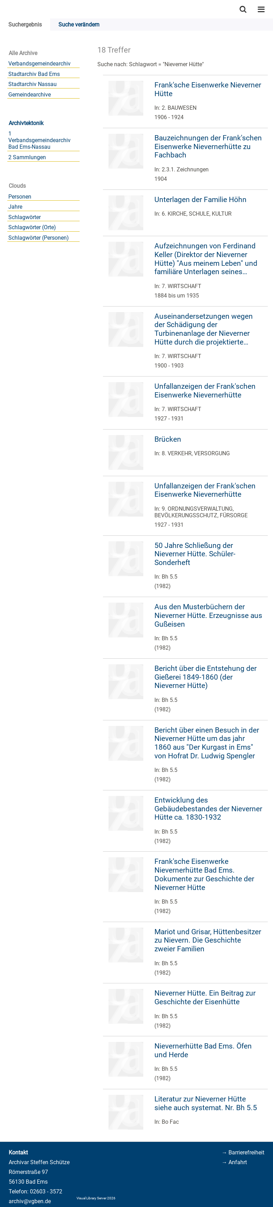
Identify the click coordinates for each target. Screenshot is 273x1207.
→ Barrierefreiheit (243, 1152)
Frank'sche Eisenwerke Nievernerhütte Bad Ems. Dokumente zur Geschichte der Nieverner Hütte (204, 874)
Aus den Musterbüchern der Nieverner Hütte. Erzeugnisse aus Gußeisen (208, 615)
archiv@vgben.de (30, 1201)
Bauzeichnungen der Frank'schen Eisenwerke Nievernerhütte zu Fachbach (208, 146)
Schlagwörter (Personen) (38, 237)
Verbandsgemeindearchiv (39, 63)
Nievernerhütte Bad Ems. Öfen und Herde (203, 1050)
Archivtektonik (26, 123)
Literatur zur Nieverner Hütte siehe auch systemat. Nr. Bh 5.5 (205, 1103)
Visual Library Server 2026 (96, 1198)
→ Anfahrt (234, 1162)
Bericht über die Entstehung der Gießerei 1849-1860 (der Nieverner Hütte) (205, 677)
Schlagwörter (24, 217)
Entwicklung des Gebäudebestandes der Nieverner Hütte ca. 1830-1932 (208, 808)
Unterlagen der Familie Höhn (200, 199)
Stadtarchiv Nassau (32, 84)
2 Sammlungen (27, 157)
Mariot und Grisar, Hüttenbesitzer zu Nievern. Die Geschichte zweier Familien (207, 940)
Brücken (167, 439)
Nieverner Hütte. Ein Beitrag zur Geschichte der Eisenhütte (205, 997)
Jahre (15, 206)
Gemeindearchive (29, 94)
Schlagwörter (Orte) (32, 227)
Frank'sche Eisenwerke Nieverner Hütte (207, 89)
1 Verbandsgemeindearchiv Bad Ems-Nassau (39, 140)
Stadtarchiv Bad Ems (34, 74)
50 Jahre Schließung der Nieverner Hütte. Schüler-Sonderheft (194, 554)
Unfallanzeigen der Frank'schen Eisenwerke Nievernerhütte (205, 390)
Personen (19, 196)
